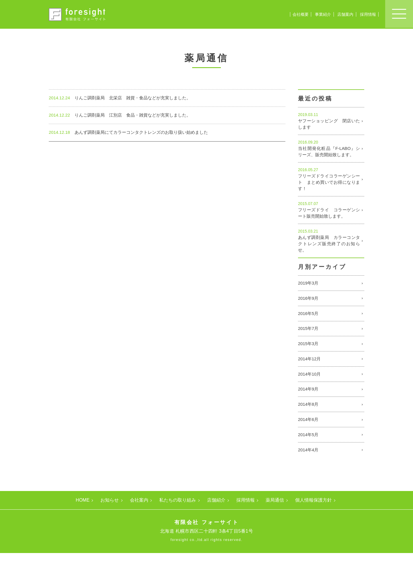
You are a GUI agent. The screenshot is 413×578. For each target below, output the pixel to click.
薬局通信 (275, 525)
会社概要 (301, 14)
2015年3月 (309, 365)
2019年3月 (309, 300)
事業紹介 (323, 14)
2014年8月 (309, 431)
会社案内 (139, 525)
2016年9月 (309, 316)
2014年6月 (309, 447)
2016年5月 (309, 332)
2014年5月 (309, 463)
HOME (82, 525)
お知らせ (109, 525)
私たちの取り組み (177, 525)
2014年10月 (310, 398)
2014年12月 (310, 382)
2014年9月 (309, 414)
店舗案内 (345, 14)
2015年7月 (309, 349)
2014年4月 (309, 480)
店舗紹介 (216, 525)
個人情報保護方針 (313, 525)
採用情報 (368, 14)
